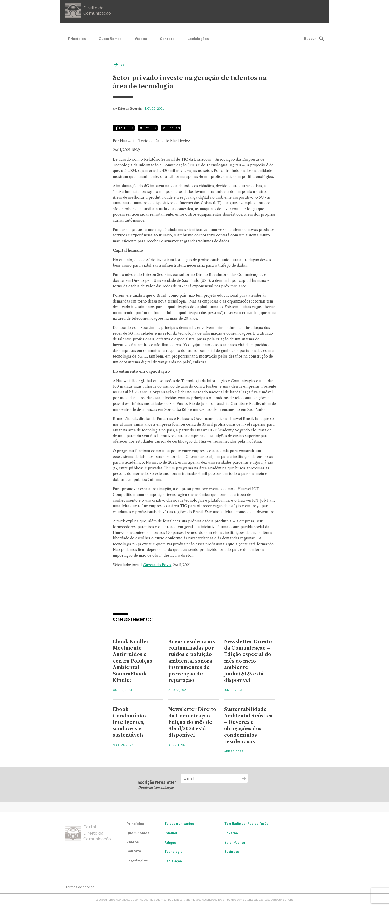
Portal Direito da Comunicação (88, 833)
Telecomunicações (180, 824)
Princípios (77, 39)
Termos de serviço (79, 887)
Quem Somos (110, 39)
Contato (167, 39)
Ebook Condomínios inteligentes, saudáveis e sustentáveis (130, 722)
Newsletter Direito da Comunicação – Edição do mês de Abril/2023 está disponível (192, 722)
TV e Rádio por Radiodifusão (246, 824)
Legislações (198, 39)
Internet (171, 833)
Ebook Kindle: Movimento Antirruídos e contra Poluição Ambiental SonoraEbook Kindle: (132, 661)
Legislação (173, 861)
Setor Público (234, 842)
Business (231, 852)
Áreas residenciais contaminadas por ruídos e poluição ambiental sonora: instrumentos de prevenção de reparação (191, 661)
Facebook (126, 127)
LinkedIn (173, 127)
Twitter (150, 127)
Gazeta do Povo (157, 565)
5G (122, 64)
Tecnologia (173, 852)
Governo (231, 833)
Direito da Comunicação (88, 10)
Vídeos (141, 39)
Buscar (310, 38)
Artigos (170, 842)
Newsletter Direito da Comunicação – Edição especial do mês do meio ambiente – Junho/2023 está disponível (248, 661)
